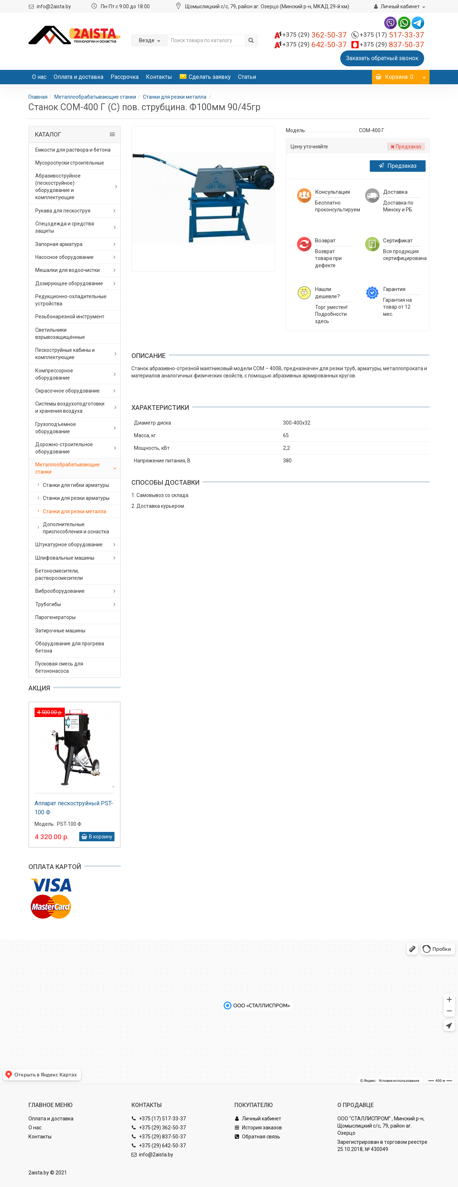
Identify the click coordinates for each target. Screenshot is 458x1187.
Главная (38, 97)
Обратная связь (257, 1136)
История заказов (258, 1127)
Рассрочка (125, 76)
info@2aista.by (54, 6)
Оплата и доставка (78, 76)
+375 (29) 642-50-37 (158, 1145)
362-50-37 (314, 35)
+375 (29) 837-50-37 (158, 1136)
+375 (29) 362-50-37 (158, 1127)
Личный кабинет (257, 1118)
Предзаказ (398, 165)
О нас (39, 76)
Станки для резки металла (175, 97)
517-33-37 (392, 35)
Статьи (247, 76)
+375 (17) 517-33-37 (158, 1118)
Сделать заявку (205, 76)
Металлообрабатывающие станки (95, 97)
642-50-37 (314, 44)
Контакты (159, 76)
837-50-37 (392, 44)
